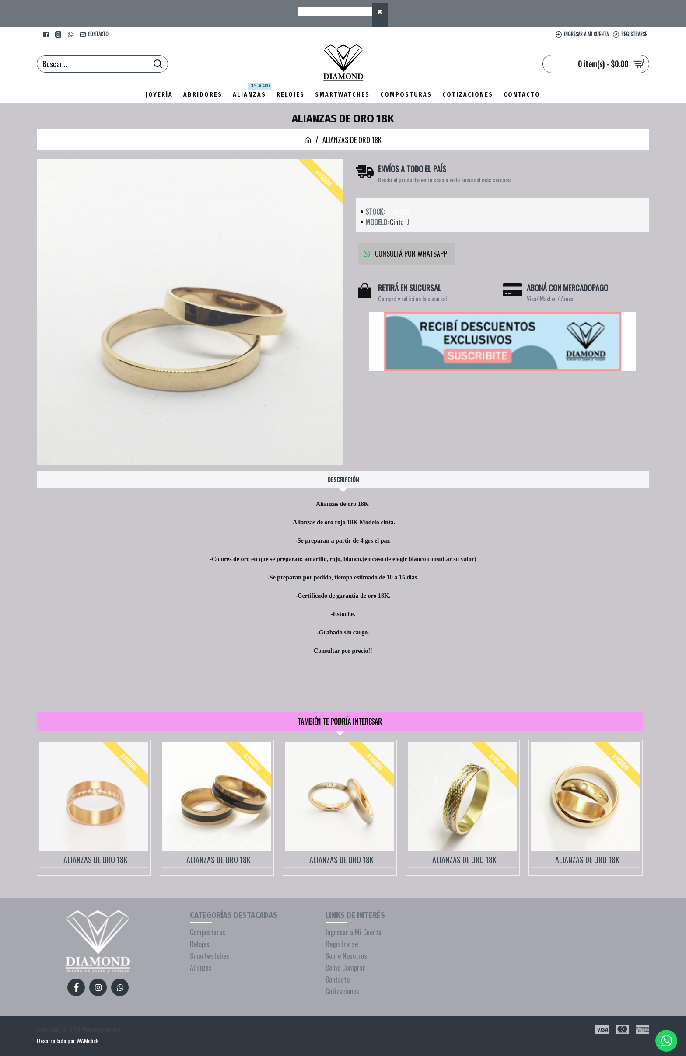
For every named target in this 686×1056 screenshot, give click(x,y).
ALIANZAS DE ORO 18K (95, 860)
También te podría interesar (340, 721)
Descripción (343, 479)
